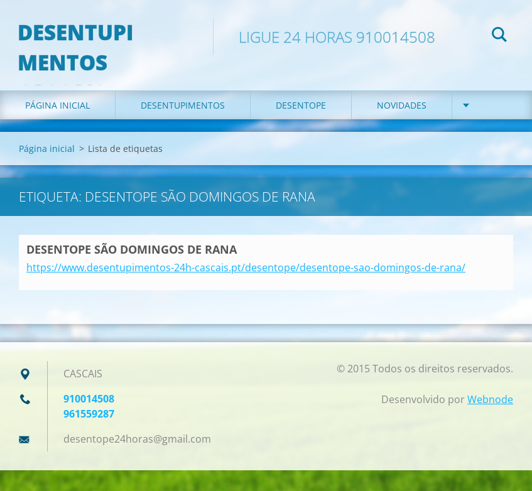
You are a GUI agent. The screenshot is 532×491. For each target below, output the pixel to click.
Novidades (401, 125)
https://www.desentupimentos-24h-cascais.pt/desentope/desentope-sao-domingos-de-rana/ (245, 288)
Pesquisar (499, 36)
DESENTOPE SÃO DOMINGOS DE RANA (131, 269)
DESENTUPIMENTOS (183, 125)
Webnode (490, 420)
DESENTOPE (301, 125)
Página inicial (57, 125)
